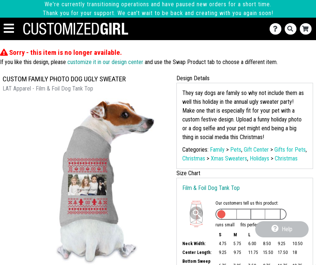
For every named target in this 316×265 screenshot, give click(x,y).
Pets (235, 149)
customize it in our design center (105, 62)
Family (217, 149)
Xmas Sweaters (229, 158)
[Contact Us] (277, 29)
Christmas (193, 158)
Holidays (259, 158)
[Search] (292, 29)
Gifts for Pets (290, 149)
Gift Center (256, 149)
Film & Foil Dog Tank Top (211, 187)
